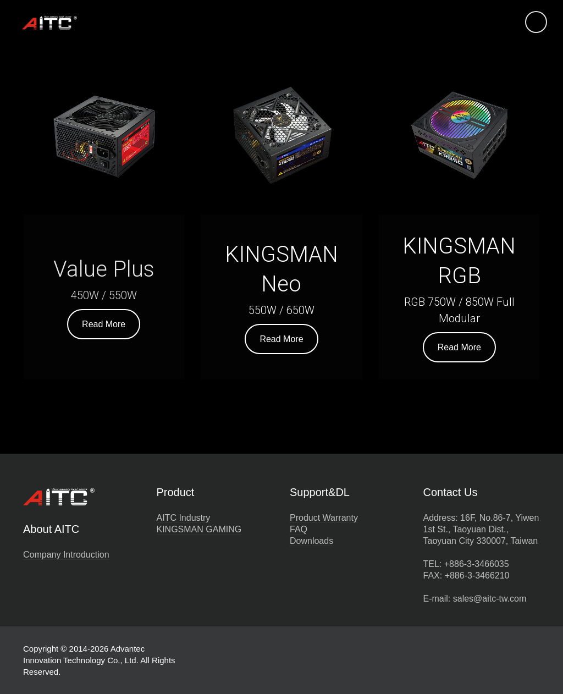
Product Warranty (324, 517)
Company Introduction (66, 554)
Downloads (311, 541)
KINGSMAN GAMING (199, 529)
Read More (103, 324)
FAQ (298, 529)
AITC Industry (184, 517)
